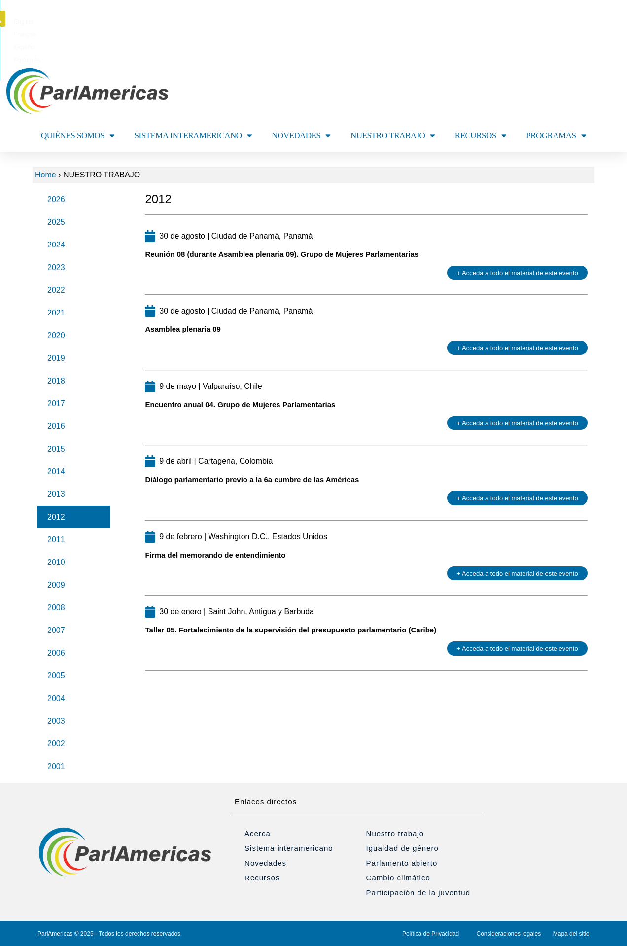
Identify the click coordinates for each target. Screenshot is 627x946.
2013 (56, 494)
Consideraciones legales (509, 933)
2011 (56, 539)
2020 (56, 335)
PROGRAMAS (556, 135)
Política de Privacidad (430, 933)
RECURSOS (480, 135)
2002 (56, 743)
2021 (56, 313)
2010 (56, 562)
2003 (56, 721)
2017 (56, 403)
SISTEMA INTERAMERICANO (193, 135)
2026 (56, 199)
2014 (56, 471)
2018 (56, 381)
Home (45, 175)
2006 (56, 653)
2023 (56, 267)
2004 (56, 698)
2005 (56, 675)
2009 (56, 585)
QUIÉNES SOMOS (78, 135)
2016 (56, 426)
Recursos (261, 878)
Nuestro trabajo (395, 833)
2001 (56, 766)
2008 (56, 607)
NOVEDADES (301, 135)
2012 (56, 517)
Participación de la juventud (418, 892)
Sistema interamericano (288, 848)
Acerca (257, 833)
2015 (56, 449)
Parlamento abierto (402, 863)
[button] (596, 19)
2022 (56, 290)
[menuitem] (267, 22)
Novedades (265, 863)
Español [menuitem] (331, 21)
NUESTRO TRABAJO (392, 135)
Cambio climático (398, 878)
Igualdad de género (402, 848)
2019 (56, 358)
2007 (56, 630)
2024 (56, 245)
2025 (56, 222)
